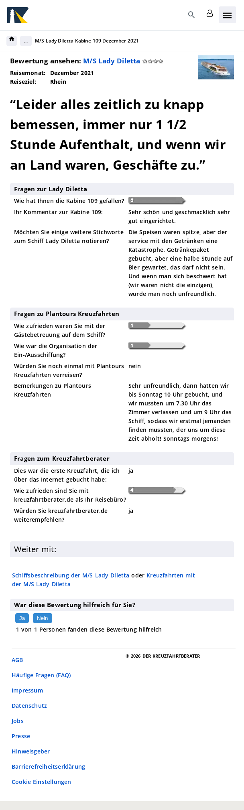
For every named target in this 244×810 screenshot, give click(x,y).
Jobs (18, 721)
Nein (42, 618)
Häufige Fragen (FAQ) (41, 675)
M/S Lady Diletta (111, 60)
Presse (21, 736)
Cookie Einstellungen (41, 782)
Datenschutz (29, 705)
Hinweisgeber (31, 751)
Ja (22, 618)
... (26, 40)
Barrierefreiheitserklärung (48, 766)
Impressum (27, 690)
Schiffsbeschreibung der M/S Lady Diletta (71, 575)
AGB (17, 660)
